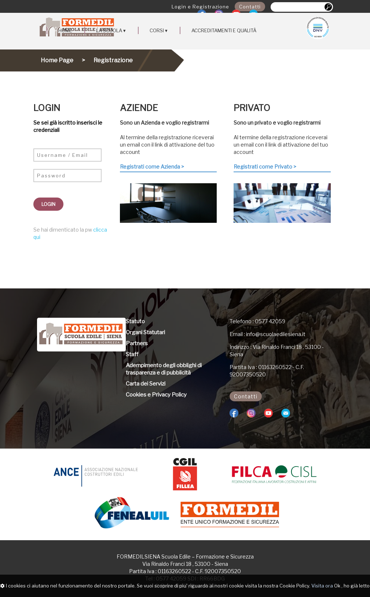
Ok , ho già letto (352, 586)
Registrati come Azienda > (152, 166)
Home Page (57, 60)
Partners (137, 343)
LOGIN (48, 204)
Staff (132, 354)
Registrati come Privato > (265, 166)
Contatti (250, 7)
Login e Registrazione (200, 7)
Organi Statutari (145, 332)
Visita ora (322, 586)
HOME (65, 30)
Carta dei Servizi (145, 383)
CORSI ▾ (159, 30)
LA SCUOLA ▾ (111, 30)
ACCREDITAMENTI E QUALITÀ (223, 30)
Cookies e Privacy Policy (156, 394)
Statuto (135, 321)
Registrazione (113, 60)
